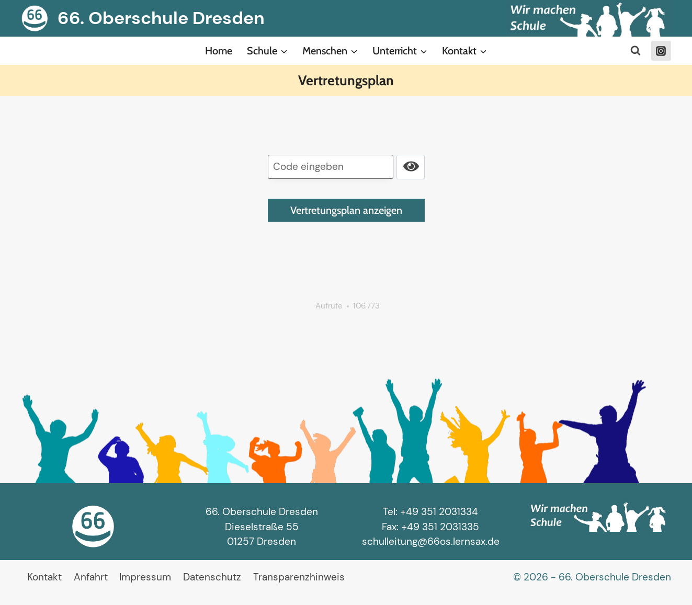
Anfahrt (91, 577)
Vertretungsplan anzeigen (346, 210)
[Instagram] (661, 51)
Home (218, 50)
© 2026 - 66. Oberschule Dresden (592, 577)
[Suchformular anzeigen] (635, 50)
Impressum (145, 577)
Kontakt (44, 577)
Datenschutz (212, 577)
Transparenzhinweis (299, 577)
